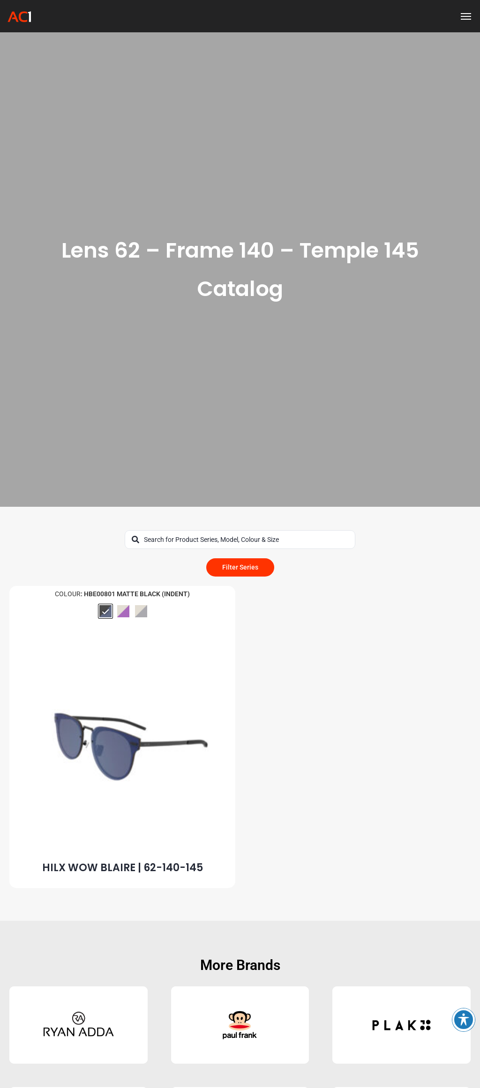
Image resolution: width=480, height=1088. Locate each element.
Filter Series (240, 567)
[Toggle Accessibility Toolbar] (463, 1019)
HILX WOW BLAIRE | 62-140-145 (122, 867)
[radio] (105, 611)
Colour (68, 594)
